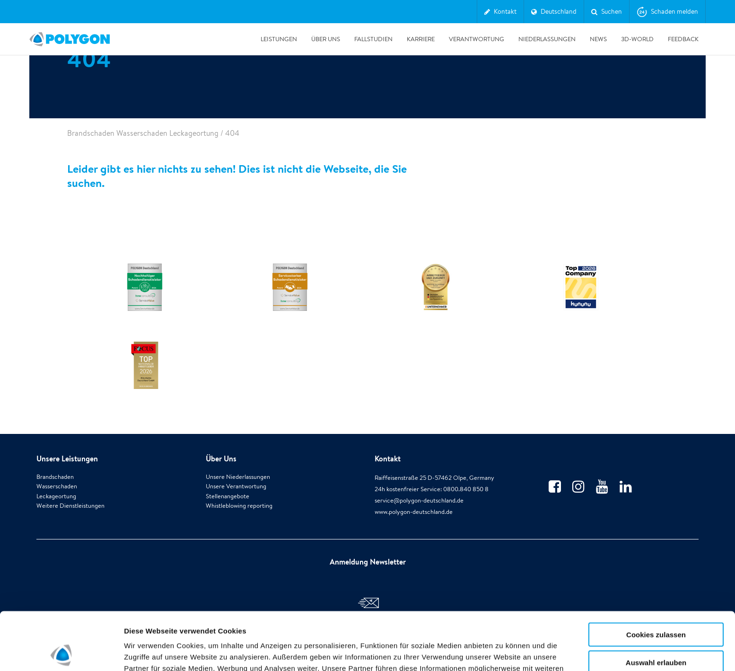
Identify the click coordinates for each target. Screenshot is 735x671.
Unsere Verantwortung (236, 486)
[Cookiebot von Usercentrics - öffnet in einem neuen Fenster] (61, 652)
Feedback (683, 39)
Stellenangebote (227, 496)
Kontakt (388, 458)
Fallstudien (373, 39)
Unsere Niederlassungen (238, 477)
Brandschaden (55, 477)
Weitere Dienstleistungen (70, 506)
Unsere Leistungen (67, 458)
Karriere (421, 39)
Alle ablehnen (656, 632)
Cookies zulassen (656, 577)
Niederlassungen (547, 39)
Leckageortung (56, 496)
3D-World (637, 39)
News (598, 39)
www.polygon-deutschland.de (414, 512)
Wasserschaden (56, 486)
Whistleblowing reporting (239, 506)
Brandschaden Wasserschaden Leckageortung (143, 133)
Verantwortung (476, 39)
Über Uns (325, 39)
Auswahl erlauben (656, 604)
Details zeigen (503, 652)
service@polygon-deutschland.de (419, 500)
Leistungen (279, 39)
